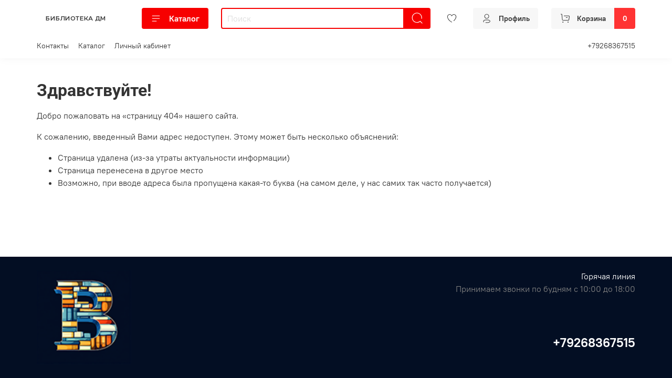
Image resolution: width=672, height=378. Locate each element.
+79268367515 (611, 45)
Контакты (53, 45)
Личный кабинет (142, 45)
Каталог (175, 18)
